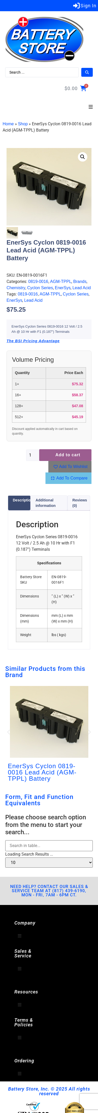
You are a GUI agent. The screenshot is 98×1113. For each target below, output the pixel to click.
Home (8, 124)
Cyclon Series (40, 288)
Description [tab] (23, 500)
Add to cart (67, 455)
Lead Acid (81, 288)
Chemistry (16, 288)
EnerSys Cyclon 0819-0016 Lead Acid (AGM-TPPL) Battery (42, 772)
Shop (23, 124)
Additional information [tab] (46, 503)
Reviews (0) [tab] (79, 503)
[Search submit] (87, 72)
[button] (90, 107)
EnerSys (63, 288)
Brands (80, 282)
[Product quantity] (32, 455)
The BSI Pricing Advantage (33, 341)
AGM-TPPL (61, 282)
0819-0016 (38, 282)
